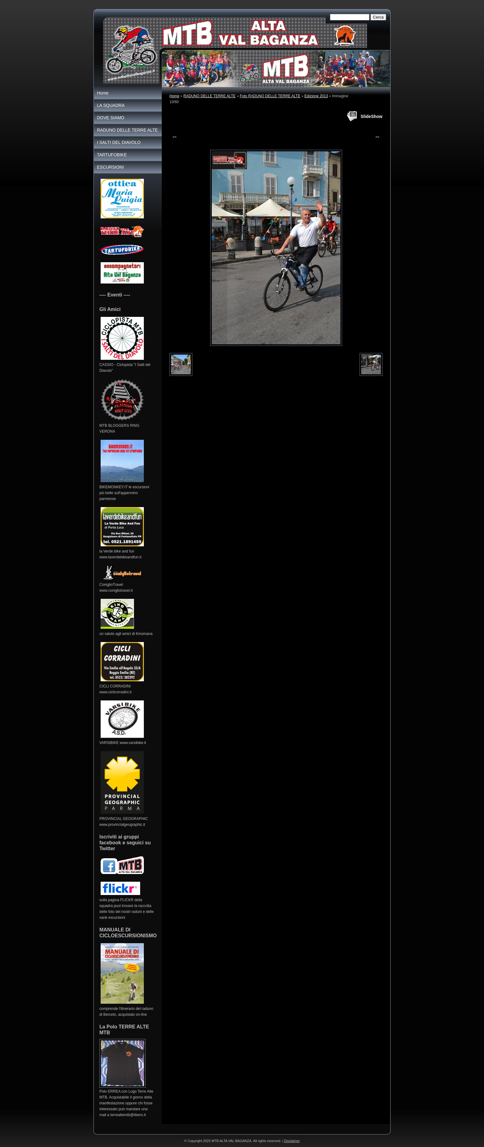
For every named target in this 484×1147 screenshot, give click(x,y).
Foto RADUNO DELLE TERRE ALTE (270, 96)
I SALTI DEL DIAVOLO (118, 142)
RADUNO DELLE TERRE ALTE (209, 96)
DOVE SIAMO (110, 117)
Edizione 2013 (316, 96)
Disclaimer (292, 1141)
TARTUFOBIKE (112, 154)
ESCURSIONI (110, 167)
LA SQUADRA (110, 105)
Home (174, 96)
